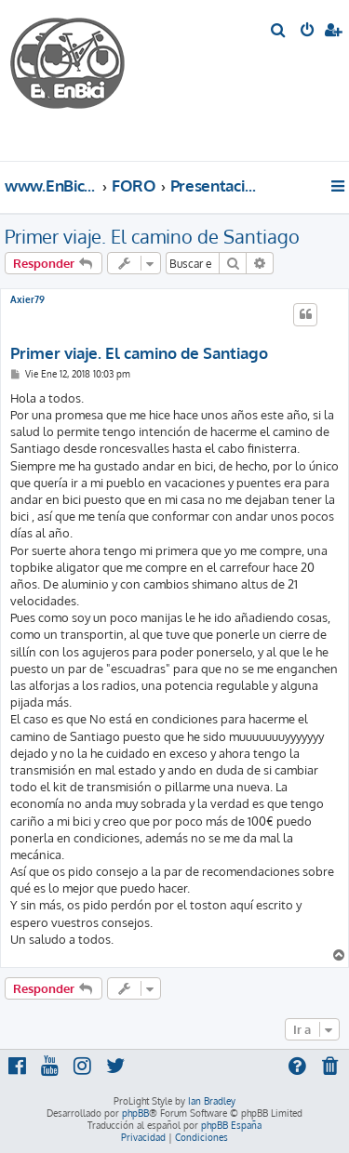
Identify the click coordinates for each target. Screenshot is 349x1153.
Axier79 (27, 299)
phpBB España (231, 1125)
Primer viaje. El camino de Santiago (152, 236)
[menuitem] (279, 31)
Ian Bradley (211, 1101)
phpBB (135, 1113)
